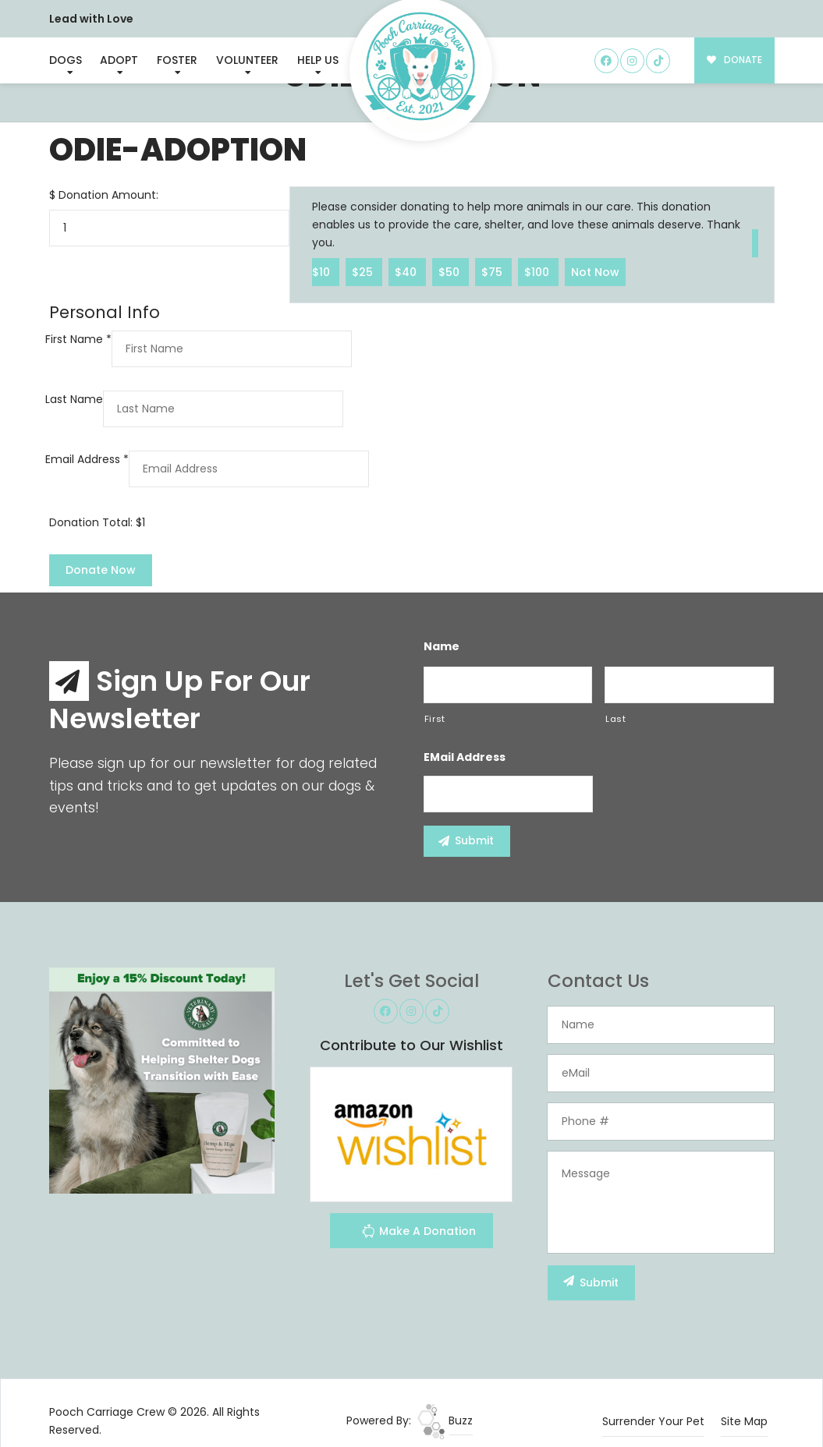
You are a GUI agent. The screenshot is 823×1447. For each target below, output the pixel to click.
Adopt (119, 60)
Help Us (318, 60)
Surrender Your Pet (653, 1421)
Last (615, 719)
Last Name (74, 399)
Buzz (445, 1420)
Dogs (65, 60)
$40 (407, 271)
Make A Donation (418, 1233)
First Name (78, 339)
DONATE (734, 60)
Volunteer (247, 60)
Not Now (595, 271)
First (434, 719)
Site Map (744, 1421)
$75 (493, 271)
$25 (364, 271)
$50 (450, 271)
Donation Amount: (108, 195)
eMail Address (465, 757)
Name (441, 646)
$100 (538, 271)
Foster (177, 60)
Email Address (87, 459)
